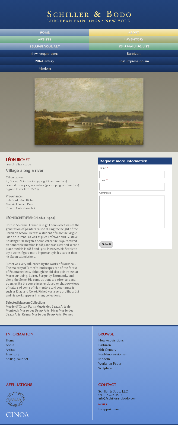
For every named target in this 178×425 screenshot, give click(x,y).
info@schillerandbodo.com (117, 398)
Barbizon (133, 53)
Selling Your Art (44, 46)
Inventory (133, 39)
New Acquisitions (44, 53)
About (133, 32)
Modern (44, 68)
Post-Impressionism (133, 61)
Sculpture (105, 368)
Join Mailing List (133, 46)
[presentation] (117, 234)
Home (44, 32)
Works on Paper (109, 363)
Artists (44, 39)
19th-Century (44, 61)
